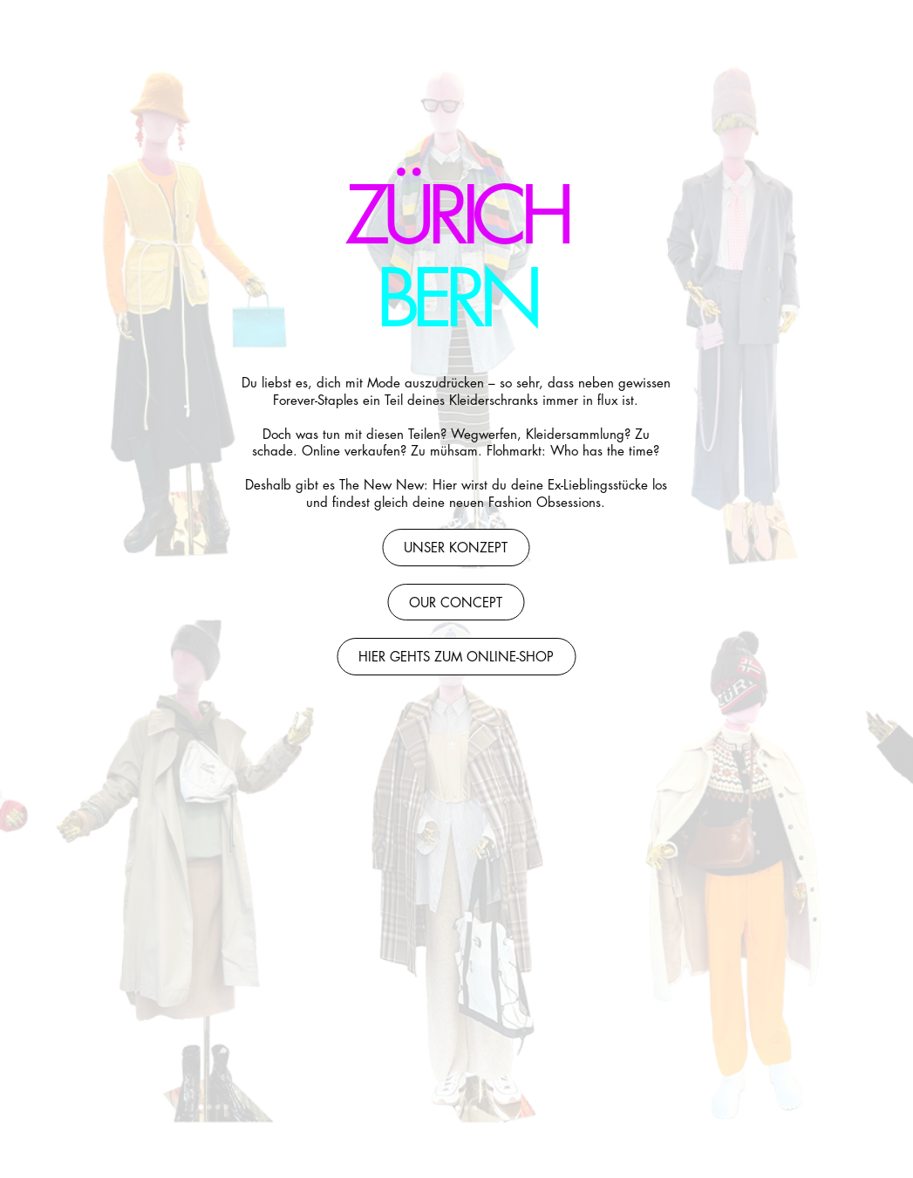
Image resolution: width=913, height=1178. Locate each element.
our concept (455, 603)
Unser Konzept (456, 548)
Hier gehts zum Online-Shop (455, 657)
